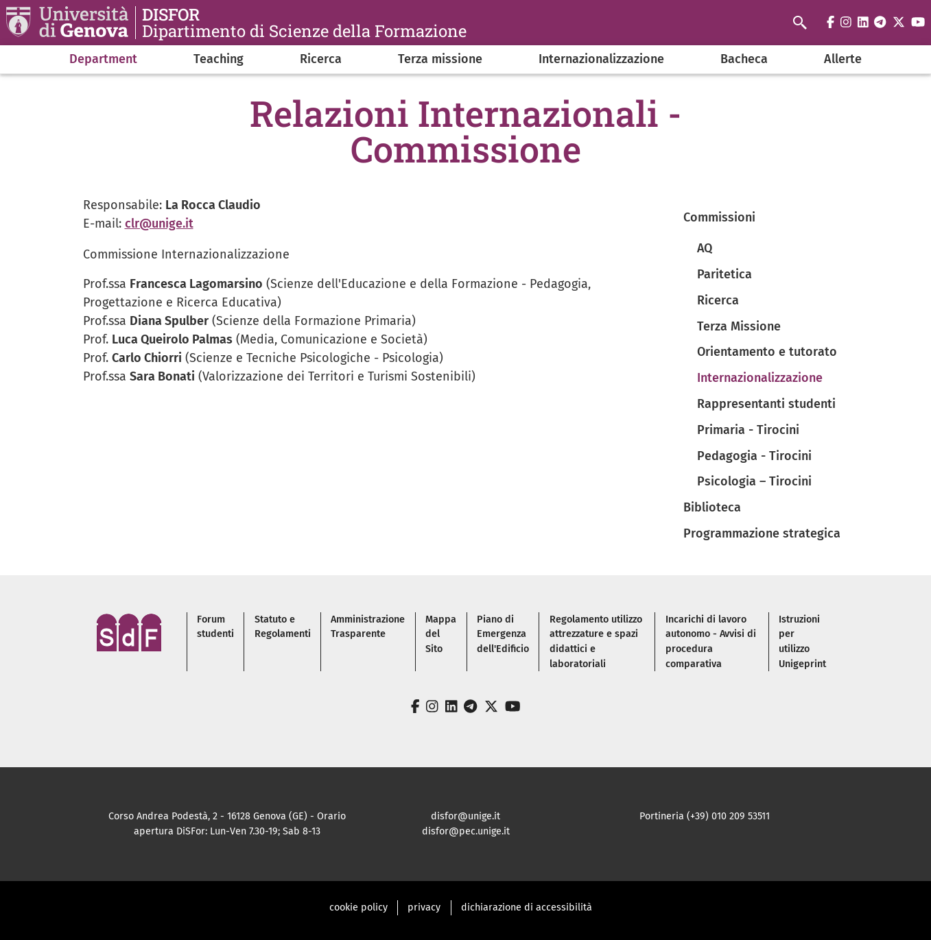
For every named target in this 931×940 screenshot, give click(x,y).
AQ (704, 248)
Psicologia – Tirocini (754, 481)
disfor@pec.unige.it (466, 831)
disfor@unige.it (465, 816)
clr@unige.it (159, 223)
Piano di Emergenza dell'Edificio (503, 634)
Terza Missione (739, 326)
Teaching (218, 59)
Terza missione (440, 59)
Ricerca (321, 59)
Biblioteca (712, 507)
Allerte (843, 59)
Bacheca (744, 59)
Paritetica (724, 274)
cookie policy (358, 907)
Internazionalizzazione (601, 59)
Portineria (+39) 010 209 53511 (704, 816)
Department (103, 59)
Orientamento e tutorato (767, 351)
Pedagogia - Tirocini (754, 455)
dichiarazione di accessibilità (526, 907)
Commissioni (719, 217)
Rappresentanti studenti (766, 403)
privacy (424, 907)
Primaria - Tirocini (748, 429)
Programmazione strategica (761, 533)
